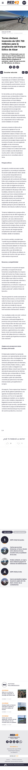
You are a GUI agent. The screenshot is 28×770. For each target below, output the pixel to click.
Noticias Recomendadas (13, 684)
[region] (14, 496)
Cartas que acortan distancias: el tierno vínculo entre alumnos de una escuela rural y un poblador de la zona (18, 550)
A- (26, 72)
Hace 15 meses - (10, 33)
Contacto (8, 759)
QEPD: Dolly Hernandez (17, 540)
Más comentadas (20, 532)
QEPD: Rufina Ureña (16, 572)
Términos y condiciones (17, 759)
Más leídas (7, 532)
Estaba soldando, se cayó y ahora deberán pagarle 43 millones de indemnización (18, 561)
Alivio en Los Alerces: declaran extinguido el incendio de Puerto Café (8, 694)
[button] (10, 67)
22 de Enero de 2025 (6, 31)
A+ (23, 72)
